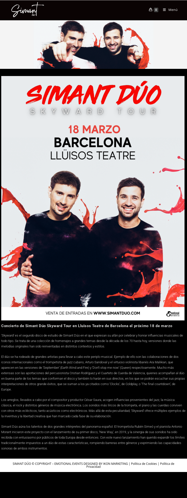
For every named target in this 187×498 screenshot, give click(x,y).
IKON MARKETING (115, 464)
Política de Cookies (144, 464)
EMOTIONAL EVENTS (68, 464)
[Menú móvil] (168, 9)
